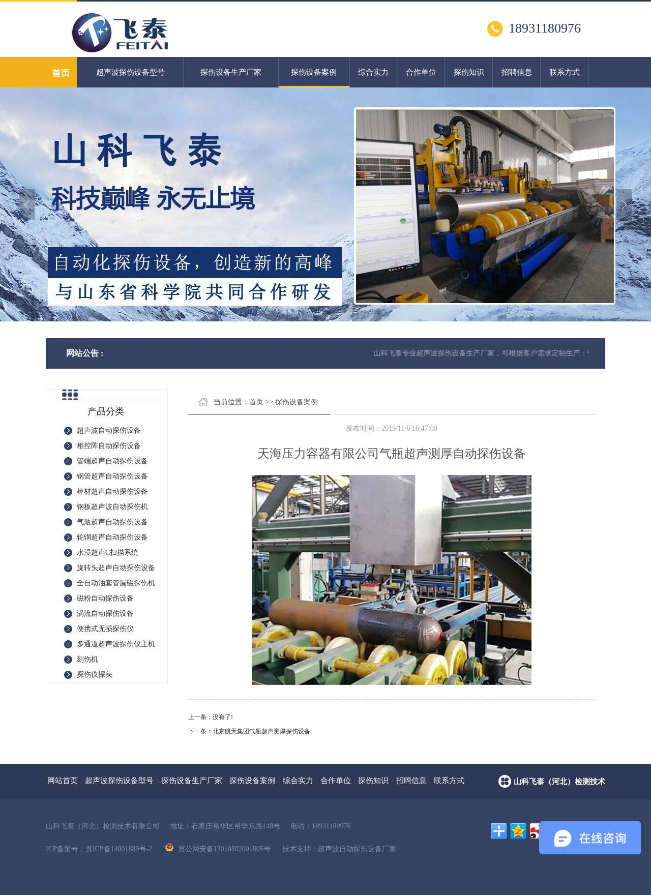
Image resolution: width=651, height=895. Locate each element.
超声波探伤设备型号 (130, 72)
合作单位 (421, 72)
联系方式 (564, 72)
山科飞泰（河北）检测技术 (559, 782)
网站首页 (62, 781)
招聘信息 (516, 72)
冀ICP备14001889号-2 (118, 849)
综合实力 (373, 72)
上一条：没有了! (210, 717)
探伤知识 (469, 72)
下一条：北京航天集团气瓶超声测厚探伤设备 (249, 731)
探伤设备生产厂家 (230, 72)
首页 (256, 402)
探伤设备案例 (314, 77)
